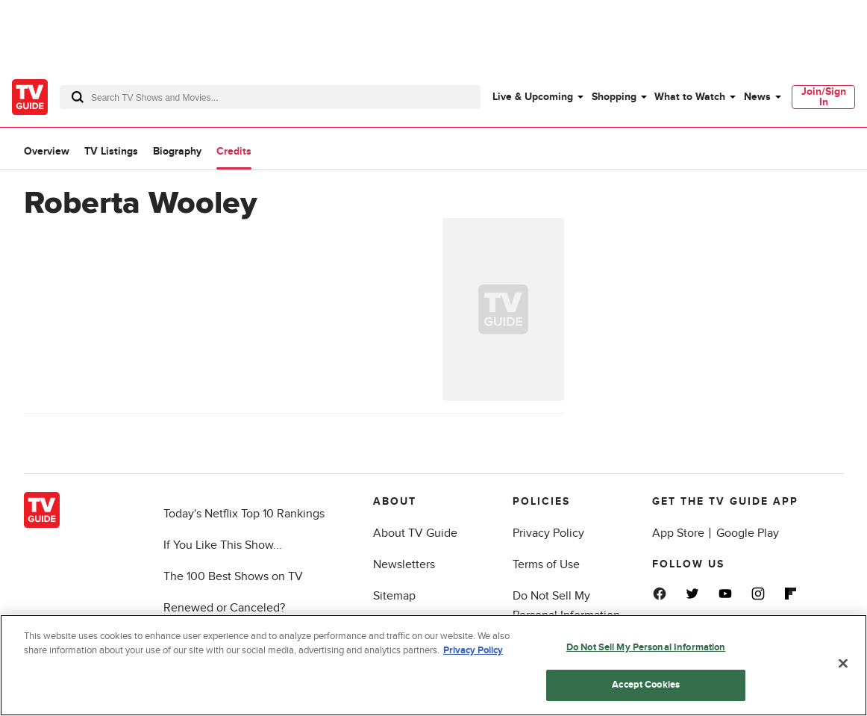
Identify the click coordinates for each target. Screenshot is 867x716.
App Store (678, 533)
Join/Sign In (823, 96)
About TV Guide (415, 533)
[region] (433, 665)
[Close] (843, 663)
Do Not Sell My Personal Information (646, 647)
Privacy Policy (548, 533)
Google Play (747, 533)
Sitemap (394, 595)
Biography (177, 151)
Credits (233, 151)
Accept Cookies (646, 685)
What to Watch (689, 96)
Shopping (614, 96)
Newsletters (404, 564)
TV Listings (111, 151)
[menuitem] (537, 97)
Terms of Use (546, 564)
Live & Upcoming (532, 96)
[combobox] (270, 97)
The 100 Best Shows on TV (233, 576)
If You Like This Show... (222, 545)
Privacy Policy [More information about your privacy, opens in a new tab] (473, 650)
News (757, 96)
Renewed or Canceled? (224, 607)
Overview (46, 151)
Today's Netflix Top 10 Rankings (244, 513)
